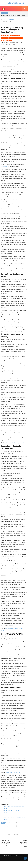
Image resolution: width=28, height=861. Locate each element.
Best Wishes (11, 19)
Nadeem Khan (5, 42)
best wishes (4, 166)
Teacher (4, 40)
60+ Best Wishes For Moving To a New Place (14, 815)
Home (4, 19)
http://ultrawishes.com (13, 834)
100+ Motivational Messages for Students (16, 442)
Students (5, 826)
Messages (11, 35)
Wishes (9, 40)
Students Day (13, 826)
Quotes (17, 35)
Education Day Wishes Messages (12, 772)
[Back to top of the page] (25, 858)
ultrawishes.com (14, 2)
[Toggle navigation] (3, 9)
